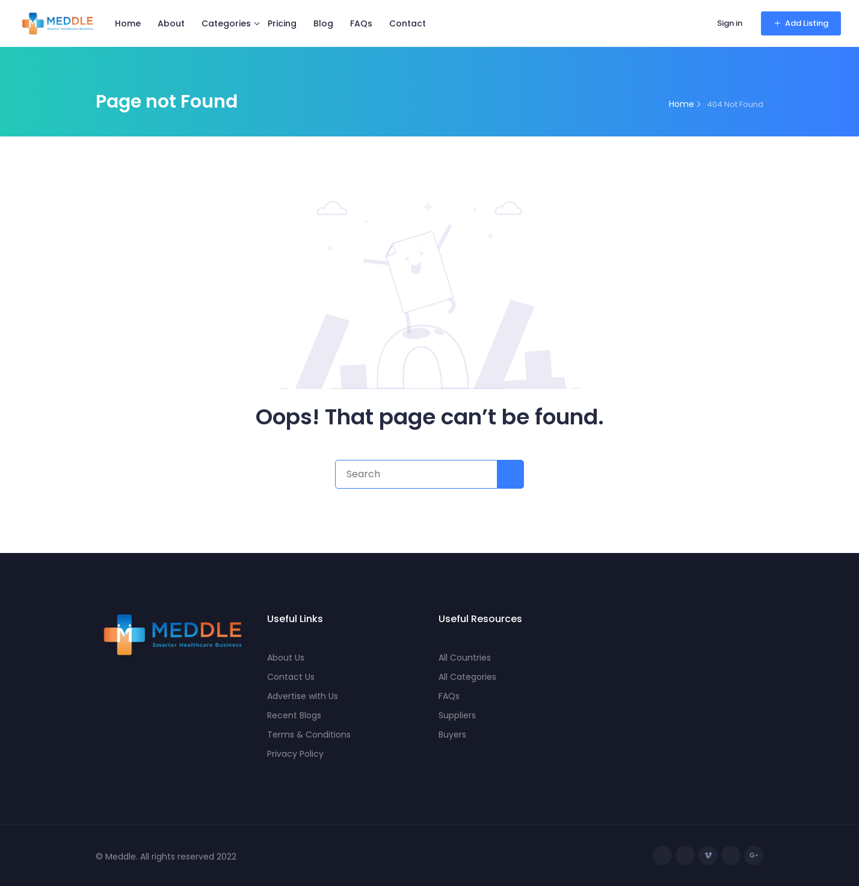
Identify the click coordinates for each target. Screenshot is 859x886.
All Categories (467, 677)
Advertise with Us (302, 696)
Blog (323, 23)
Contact (407, 23)
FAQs (361, 23)
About (171, 23)
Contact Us (291, 677)
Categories (226, 23)
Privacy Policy (295, 754)
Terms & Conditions (309, 735)
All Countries (465, 658)
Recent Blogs (294, 715)
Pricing (282, 23)
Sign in (729, 23)
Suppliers (457, 715)
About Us (285, 658)
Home (128, 23)
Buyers (452, 735)
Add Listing (801, 23)
